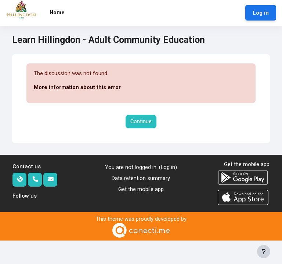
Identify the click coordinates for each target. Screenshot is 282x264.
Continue (141, 121)
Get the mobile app (141, 189)
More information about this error (77, 87)
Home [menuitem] (57, 12)
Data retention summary (141, 178)
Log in (261, 13)
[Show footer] (263, 251)
